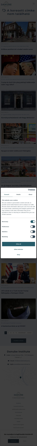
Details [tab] (18, 194)
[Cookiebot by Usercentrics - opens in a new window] (28, 190)
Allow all (18, 244)
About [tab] (30, 194)
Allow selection (18, 249)
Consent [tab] (6, 194)
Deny (18, 254)
